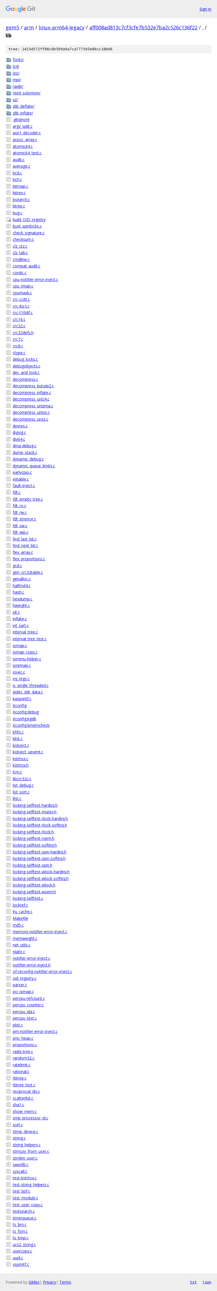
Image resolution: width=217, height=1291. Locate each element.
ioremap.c (22, 665)
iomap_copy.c (25, 652)
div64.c (19, 439)
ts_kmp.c (21, 1237)
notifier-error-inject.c (31, 958)
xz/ (15, 99)
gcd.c (17, 565)
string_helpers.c (27, 1144)
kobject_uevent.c (28, 751)
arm (29, 27)
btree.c (19, 206)
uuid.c (18, 1257)
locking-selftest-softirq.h (35, 845)
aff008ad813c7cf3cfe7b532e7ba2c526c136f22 (143, 27)
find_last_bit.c (25, 539)
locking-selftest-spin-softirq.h (39, 858)
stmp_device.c (25, 1131)
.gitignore (21, 119)
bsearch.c (21, 199)
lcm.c (17, 772)
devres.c (20, 426)
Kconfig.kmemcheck (31, 725)
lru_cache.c (22, 911)
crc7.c (18, 339)
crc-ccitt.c (21, 299)
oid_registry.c (24, 978)
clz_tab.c (20, 252)
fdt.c (17, 492)
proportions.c (25, 1044)
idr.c (16, 612)
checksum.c (23, 239)
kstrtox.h (21, 765)
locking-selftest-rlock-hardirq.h (40, 818)
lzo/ (16, 73)
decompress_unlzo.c (31, 412)
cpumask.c (22, 292)
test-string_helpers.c (31, 1184)
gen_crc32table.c (28, 572)
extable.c (21, 479)
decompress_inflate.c (32, 392)
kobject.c (21, 745)
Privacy (49, 1282)
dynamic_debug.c (28, 459)
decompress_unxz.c (30, 419)
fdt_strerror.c (24, 519)
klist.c (18, 738)
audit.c (19, 159)
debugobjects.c (26, 366)
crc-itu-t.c (21, 306)
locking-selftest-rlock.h (33, 831)
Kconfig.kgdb (24, 718)
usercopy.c (22, 1251)
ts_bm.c (20, 1224)
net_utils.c (22, 945)
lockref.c (20, 905)
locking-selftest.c (28, 898)
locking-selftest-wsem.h (34, 891)
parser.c (20, 984)
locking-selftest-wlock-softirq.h (41, 878)
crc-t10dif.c (23, 312)
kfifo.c (18, 732)
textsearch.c (24, 1211)
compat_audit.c (26, 266)
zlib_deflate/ (23, 106)
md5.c (18, 925)
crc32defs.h (23, 332)
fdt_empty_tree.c (28, 499)
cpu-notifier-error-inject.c (35, 279)
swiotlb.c (21, 1164)
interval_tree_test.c (30, 638)
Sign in (205, 9)
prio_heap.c (23, 1038)
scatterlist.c (23, 1098)
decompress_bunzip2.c (33, 385)
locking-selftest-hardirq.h (35, 805)
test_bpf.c (21, 1191)
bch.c (17, 179)
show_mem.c (25, 1111)
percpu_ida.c (24, 1011)
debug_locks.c (25, 359)
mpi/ (17, 79)
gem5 (12, 27)
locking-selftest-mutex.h (35, 811)
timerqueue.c (24, 1218)
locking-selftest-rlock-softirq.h (40, 825)
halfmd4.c (22, 585)
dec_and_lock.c (26, 372)
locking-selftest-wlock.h (34, 885)
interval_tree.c (25, 632)
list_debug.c (23, 785)
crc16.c (19, 319)
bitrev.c (19, 192)
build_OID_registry (29, 219)
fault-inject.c (24, 485)
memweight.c (25, 938)
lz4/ (16, 66)
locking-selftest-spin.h (32, 865)
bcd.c (17, 173)
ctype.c (19, 352)
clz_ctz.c (20, 246)
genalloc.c (22, 578)
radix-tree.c (23, 1051)
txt (193, 1281)
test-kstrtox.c (25, 1177)
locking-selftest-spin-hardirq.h (39, 852)
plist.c (18, 1025)
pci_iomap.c (23, 991)
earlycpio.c (22, 472)
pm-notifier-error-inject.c (35, 1031)
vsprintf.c (21, 1264)
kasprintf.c (22, 698)
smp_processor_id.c (30, 1118)
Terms (65, 1282)
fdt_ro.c (19, 505)
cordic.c (20, 272)
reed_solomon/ (26, 93)
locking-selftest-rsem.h (33, 838)
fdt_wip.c (21, 532)
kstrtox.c (20, 758)
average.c (21, 166)
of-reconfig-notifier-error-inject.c (42, 971)
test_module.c (25, 1198)
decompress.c (25, 379)
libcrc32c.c (22, 778)
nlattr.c (19, 951)
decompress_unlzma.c (33, 405)
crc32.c (19, 325)
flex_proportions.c (29, 558)
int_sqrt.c (21, 625)
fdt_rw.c (20, 512)
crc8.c (18, 346)
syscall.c (20, 1171)
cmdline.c (21, 259)
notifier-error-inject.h (32, 965)
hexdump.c (22, 599)
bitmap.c (20, 186)
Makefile (20, 918)
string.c (19, 1138)
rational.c (21, 1071)
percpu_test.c (25, 1018)
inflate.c (20, 618)
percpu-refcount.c (29, 998)
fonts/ (18, 59)
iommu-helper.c (27, 658)
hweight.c (21, 605)
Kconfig (20, 705)
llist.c (17, 798)
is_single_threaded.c (31, 685)
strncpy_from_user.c (31, 1151)
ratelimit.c (22, 1064)
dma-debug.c (24, 445)
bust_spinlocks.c (27, 226)
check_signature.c (29, 232)
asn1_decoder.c (27, 132)
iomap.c (20, 645)
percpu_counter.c (28, 1004)
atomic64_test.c (27, 152)
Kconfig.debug (26, 712)
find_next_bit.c (25, 545)
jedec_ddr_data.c (28, 692)
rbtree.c (20, 1078)
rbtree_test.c (24, 1084)
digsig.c (19, 432)
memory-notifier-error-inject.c (40, 931)
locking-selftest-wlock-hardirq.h (41, 871)
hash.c (18, 592)
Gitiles (34, 1282)
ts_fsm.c (20, 1231)
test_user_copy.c (28, 1204)
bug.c (17, 212)
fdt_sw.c (20, 525)
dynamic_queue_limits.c (34, 465)
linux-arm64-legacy (61, 27)
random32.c (23, 1058)
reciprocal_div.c (26, 1091)
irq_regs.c (21, 678)
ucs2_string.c (24, 1244)
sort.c (18, 1124)
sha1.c (18, 1104)
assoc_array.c (25, 139)
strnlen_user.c (25, 1158)
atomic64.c (23, 146)
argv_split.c (22, 126)
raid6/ (18, 86)
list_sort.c (21, 792)
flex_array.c (23, 552)
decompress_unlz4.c (31, 399)
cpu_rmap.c (23, 286)
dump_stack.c (25, 452)
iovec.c (19, 672)
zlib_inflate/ (23, 113)
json (206, 1281)
